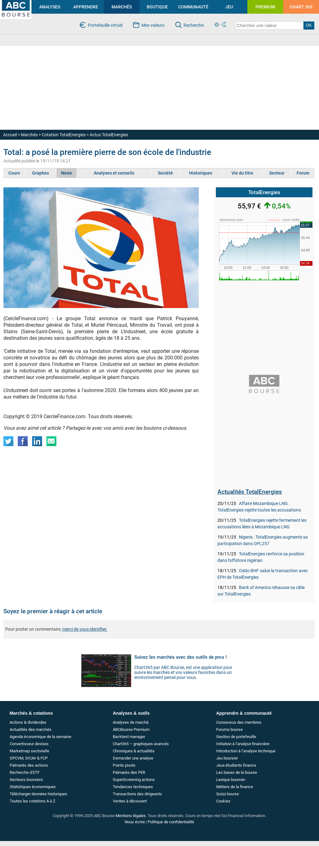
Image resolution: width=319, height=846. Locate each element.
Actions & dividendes (28, 722)
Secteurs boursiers (26, 779)
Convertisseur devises (29, 743)
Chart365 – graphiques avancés (141, 743)
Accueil (10, 134)
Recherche (193, 25)
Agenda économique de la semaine (40, 736)
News (66, 173)
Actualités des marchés (30, 729)
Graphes (40, 173)
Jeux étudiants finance (236, 765)
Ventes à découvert (130, 801)
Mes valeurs (152, 25)
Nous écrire (135, 822)
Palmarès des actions (29, 765)
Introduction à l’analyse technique (245, 751)
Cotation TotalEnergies (64, 134)
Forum (303, 173)
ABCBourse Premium (131, 729)
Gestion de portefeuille (236, 736)
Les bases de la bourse (236, 772)
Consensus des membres (238, 722)
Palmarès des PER (129, 772)
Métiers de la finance (234, 786)
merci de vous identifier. (84, 629)
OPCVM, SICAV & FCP (29, 758)
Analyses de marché (131, 722)
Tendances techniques (133, 786)
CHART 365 (301, 6)
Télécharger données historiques (38, 794)
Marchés (29, 134)
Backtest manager (129, 736)
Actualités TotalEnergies (249, 491)
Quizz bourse (227, 794)
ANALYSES (49, 6)
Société (165, 173)
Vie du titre (242, 173)
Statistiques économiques (33, 786)
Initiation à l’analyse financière (242, 743)
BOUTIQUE (157, 6)
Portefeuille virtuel (105, 25)
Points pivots (124, 765)
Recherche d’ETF (25, 772)
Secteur (276, 173)
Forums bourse (229, 729)
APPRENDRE (85, 6)
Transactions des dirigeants (137, 794)
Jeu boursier (227, 758)
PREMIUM (265, 6)
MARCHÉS (122, 6)
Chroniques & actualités (134, 751)
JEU (229, 6)
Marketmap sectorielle (29, 751)
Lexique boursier (230, 779)
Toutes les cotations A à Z (32, 801)
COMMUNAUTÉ (193, 6)
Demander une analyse (133, 758)
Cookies (223, 801)
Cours (14, 173)
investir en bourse (10, 5)
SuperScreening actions (134, 779)
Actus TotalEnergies (109, 134)
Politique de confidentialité (171, 822)
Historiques (200, 173)
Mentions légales (131, 815)
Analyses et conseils (114, 173)
